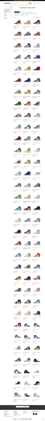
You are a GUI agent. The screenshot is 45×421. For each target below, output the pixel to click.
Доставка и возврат (6, 413)
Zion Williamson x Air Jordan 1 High (36, 61)
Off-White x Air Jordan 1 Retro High (36, 201)
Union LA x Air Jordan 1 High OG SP (18, 38)
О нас (5, 412)
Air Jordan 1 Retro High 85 (36, 190)
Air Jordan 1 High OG (36, 26)
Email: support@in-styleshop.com (27, 412)
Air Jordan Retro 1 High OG (26, 399)
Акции (14, 415)
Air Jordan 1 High (17, 50)
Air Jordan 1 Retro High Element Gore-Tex (27, 96)
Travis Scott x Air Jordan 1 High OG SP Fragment (27, 248)
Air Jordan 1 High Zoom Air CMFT (26, 190)
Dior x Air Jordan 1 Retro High (36, 376)
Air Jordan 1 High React (16, 271)
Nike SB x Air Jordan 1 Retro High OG (18, 399)
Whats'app (24, 413)
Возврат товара (16, 413)
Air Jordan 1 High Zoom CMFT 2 (17, 201)
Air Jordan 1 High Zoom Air (26, 236)
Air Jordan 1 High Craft (27, 166)
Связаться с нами (16, 412)
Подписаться (26, 406)
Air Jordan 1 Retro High (26, 26)
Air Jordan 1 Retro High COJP (26, 329)
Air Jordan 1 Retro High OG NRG (26, 143)
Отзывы (5, 415)
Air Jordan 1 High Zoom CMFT (35, 85)
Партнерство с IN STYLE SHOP (8, 416)
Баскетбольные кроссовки (8, 12)
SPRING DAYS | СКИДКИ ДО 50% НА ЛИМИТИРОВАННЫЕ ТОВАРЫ (22, 0)
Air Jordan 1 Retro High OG (26, 108)
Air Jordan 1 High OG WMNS (16, 26)
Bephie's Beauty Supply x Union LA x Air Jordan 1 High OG (27, 201)
